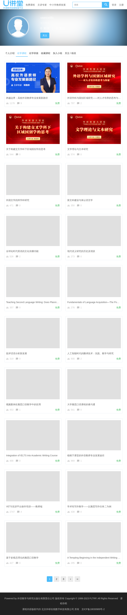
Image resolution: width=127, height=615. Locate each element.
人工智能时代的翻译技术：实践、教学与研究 (90, 353)
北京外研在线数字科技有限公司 (58, 609)
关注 (44, 35)
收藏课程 (45, 53)
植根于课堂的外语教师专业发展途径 (85, 455)
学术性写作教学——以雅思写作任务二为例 (89, 506)
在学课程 (21, 53)
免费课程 (30, 4)
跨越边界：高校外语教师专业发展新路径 (27, 98)
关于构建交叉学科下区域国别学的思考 (25, 149)
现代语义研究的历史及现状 (81, 251)
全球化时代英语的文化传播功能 (22, 251)
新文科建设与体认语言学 (80, 200)
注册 (121, 4)
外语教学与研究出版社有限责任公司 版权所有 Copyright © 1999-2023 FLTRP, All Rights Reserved (67, 598)
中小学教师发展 (57, 4)
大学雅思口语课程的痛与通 (81, 404)
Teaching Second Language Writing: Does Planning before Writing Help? (43, 302)
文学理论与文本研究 (77, 149)
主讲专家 (42, 4)
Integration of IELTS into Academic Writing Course (32, 455)
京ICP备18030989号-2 (93, 609)
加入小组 (57, 53)
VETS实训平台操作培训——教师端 (24, 506)
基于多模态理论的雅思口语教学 (22, 557)
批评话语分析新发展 (16, 353)
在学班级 (33, 53)
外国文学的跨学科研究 (17, 200)
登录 (114, 4)
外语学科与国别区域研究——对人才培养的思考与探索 (95, 98)
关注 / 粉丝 (70, 53)
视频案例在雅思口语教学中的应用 (23, 404)
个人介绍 (10, 53)
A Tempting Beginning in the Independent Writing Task (95, 557)
